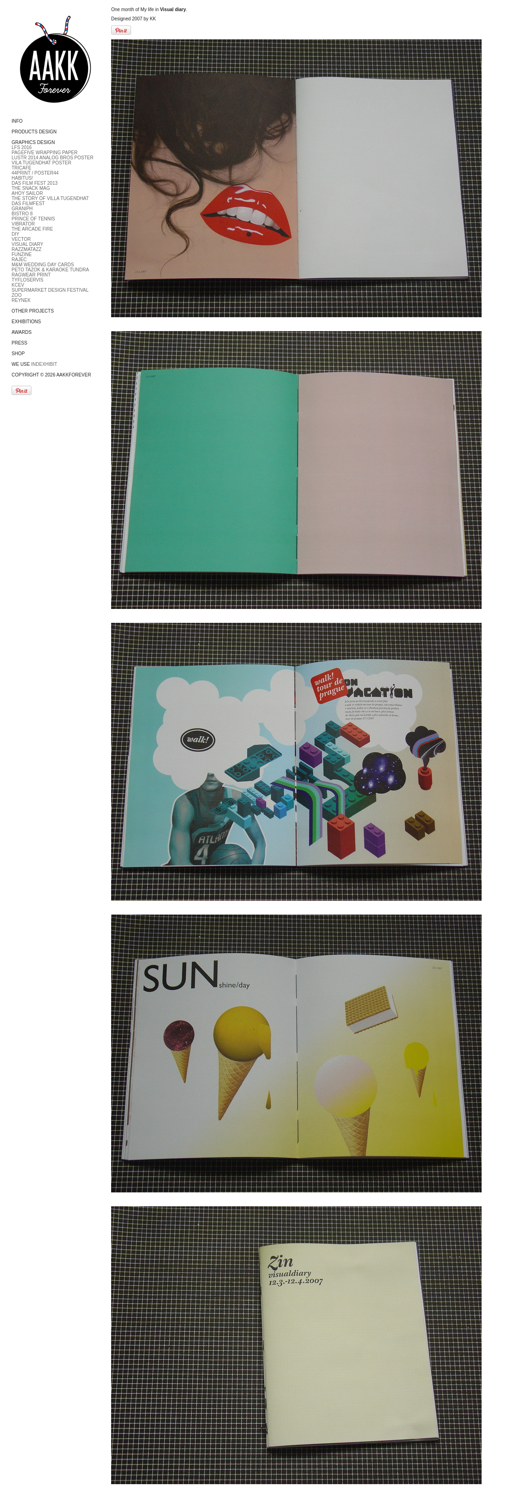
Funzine (21, 254)
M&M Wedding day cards (43, 264)
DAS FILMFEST (28, 203)
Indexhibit (44, 364)
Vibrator (23, 223)
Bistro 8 (22, 213)
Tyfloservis (28, 279)
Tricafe (21, 167)
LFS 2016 (21, 147)
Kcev (18, 285)
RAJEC (19, 259)
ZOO (17, 295)
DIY (15, 234)
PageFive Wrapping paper (44, 152)
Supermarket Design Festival (50, 290)
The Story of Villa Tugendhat (50, 198)
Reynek (21, 300)
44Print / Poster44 (35, 173)
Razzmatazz (27, 249)
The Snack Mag (31, 188)
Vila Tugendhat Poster (41, 162)
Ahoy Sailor (27, 193)
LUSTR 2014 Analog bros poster (53, 157)
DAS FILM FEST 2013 (34, 183)
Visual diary (27, 244)
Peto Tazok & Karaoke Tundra (50, 269)
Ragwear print (31, 274)
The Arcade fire (32, 229)
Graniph (22, 208)
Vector (21, 239)
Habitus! (22, 178)
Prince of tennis (33, 218)
